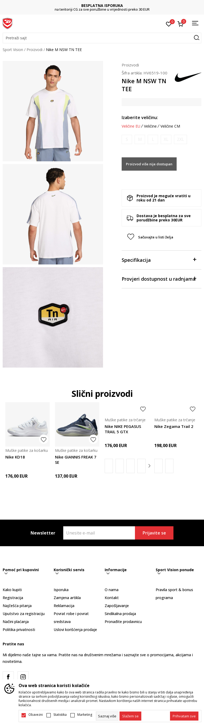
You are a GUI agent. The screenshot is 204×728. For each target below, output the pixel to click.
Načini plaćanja (16, 621)
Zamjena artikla (67, 597)
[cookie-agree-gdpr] (130, 716)
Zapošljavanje (117, 605)
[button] (102, 38)
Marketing (84, 714)
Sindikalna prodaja (120, 613)
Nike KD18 (15, 457)
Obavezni (35, 714)
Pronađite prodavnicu (123, 621)
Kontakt (112, 597)
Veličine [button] (150, 126)
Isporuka (61, 589)
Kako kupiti (12, 589)
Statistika (60, 714)
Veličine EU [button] (131, 126)
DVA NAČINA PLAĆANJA (79, 5)
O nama (111, 589)
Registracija (13, 597)
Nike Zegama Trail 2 (173, 426)
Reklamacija (64, 605)
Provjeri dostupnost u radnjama (159, 278)
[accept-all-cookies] (184, 716)
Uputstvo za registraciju (24, 613)
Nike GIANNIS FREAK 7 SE (75, 459)
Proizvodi (34, 49)
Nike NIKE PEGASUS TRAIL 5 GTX (123, 429)
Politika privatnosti (19, 629)
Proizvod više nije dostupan (149, 164)
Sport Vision (13, 49)
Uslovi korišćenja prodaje (75, 629)
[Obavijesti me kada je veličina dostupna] (127, 139)
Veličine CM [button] (170, 126)
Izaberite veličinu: (140, 117)
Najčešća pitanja (17, 605)
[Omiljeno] (168, 24)
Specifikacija (159, 259)
